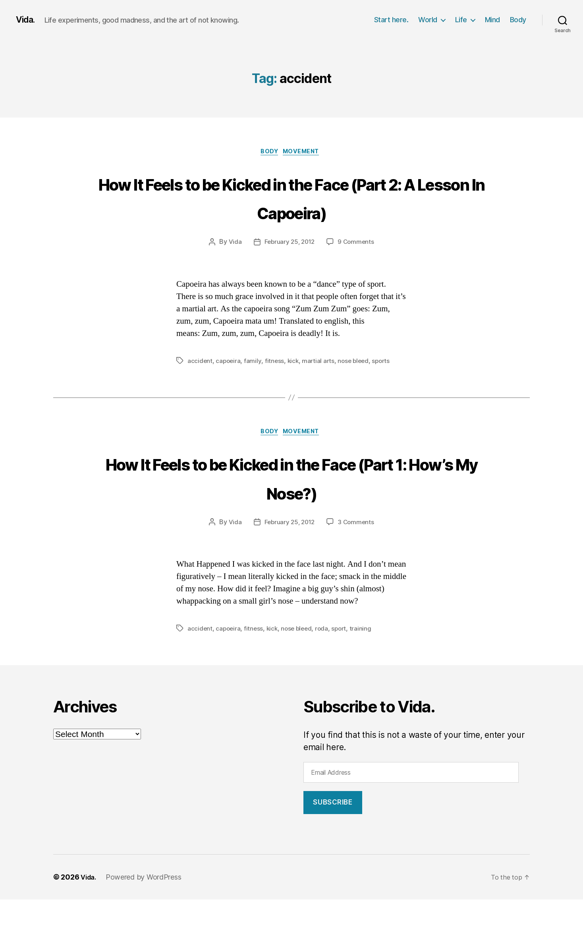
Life (461, 19)
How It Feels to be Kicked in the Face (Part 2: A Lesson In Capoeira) (291, 212)
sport (344, 661)
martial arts (320, 392)
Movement (304, 152)
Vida (232, 273)
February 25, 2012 (288, 273)
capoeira (229, 392)
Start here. (391, 19)
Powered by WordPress (146, 909)
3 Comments (357, 554)
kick (295, 392)
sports (385, 392)
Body (518, 19)
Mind (492, 19)
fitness (275, 392)
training (366, 661)
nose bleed (357, 392)
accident (200, 392)
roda (326, 661)
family (254, 392)
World (427, 19)
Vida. (27, 20)
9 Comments (357, 273)
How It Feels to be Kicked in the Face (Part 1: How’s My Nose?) (291, 508)
